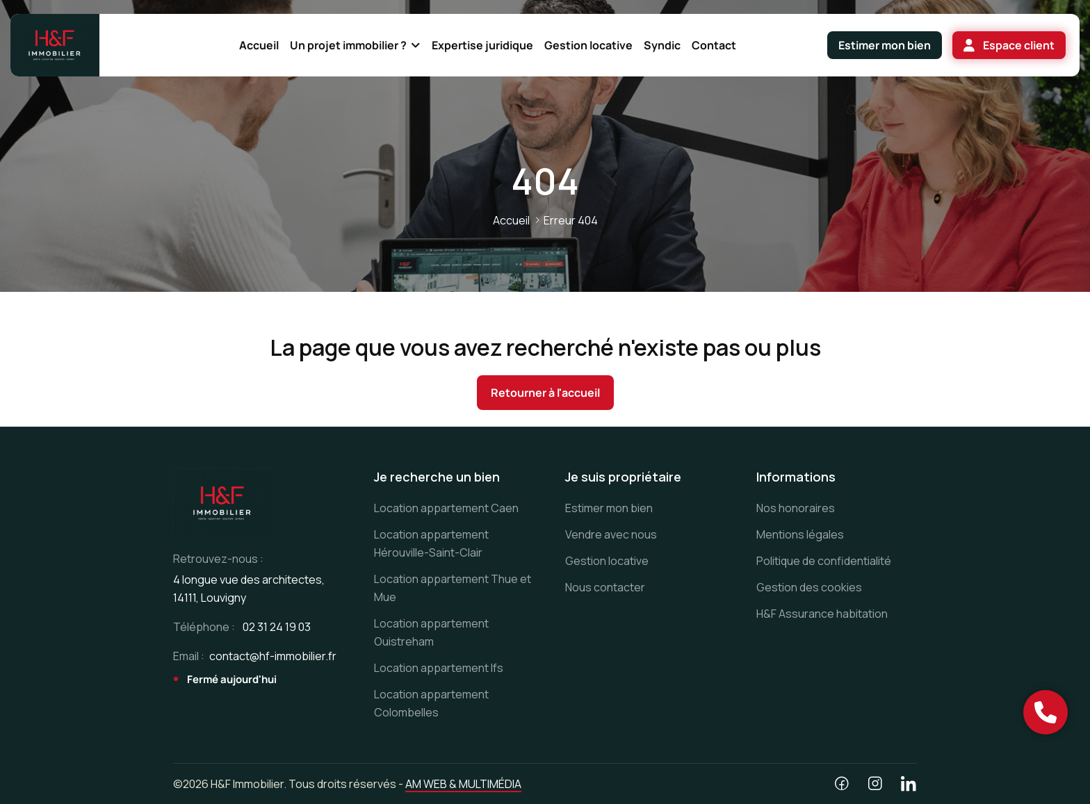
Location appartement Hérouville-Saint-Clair (431, 543)
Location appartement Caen (446, 508)
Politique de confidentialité (823, 560)
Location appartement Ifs (438, 667)
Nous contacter (605, 587)
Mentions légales (800, 534)
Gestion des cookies (809, 587)
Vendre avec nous (611, 534)
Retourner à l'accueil (545, 392)
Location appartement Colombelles (431, 703)
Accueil (511, 220)
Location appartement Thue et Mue (452, 588)
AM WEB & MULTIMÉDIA (463, 783)
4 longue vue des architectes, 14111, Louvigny (249, 588)
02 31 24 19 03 (277, 626)
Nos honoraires (795, 508)
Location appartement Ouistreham (431, 632)
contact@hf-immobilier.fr (272, 656)
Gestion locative (607, 560)
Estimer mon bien (609, 508)
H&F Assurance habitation (822, 613)
